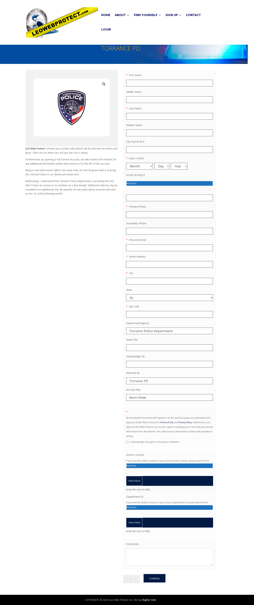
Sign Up (172, 15)
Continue (154, 578)
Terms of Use (166, 422)
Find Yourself (146, 15)
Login (106, 29)
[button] (104, 84)
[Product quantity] (131, 579)
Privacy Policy (185, 422)
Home (105, 15)
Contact (193, 15)
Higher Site (149, 599)
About (120, 15)
